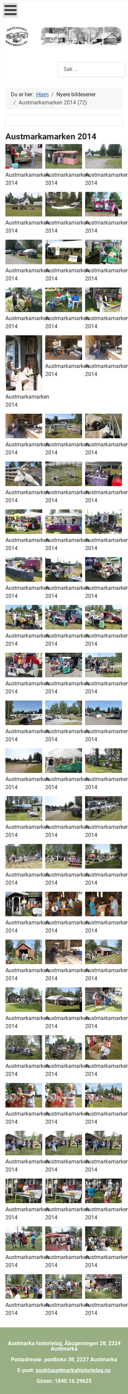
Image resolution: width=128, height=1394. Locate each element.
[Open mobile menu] (10, 10)
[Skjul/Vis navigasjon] (10, 69)
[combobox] (91, 69)
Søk (53, 69)
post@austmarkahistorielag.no (73, 1370)
